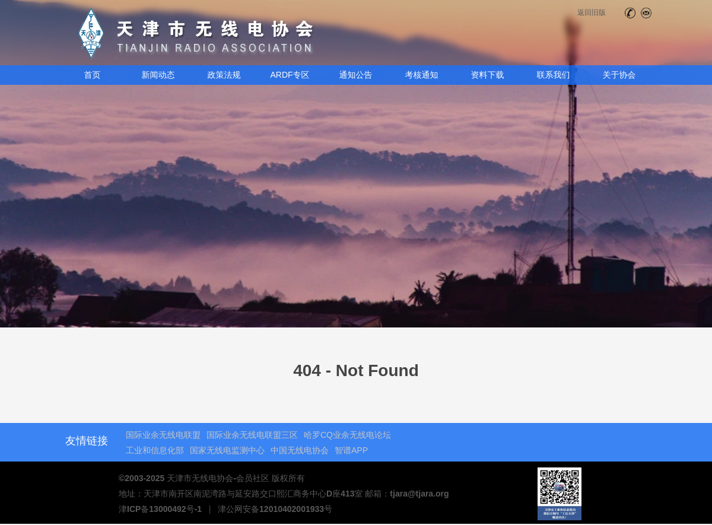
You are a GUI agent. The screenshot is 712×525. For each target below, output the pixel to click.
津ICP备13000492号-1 (160, 509)
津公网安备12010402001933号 (275, 509)
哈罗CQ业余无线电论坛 (347, 435)
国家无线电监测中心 (227, 450)
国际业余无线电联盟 (163, 435)
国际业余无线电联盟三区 (252, 435)
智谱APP (351, 450)
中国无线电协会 (300, 450)
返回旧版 (591, 12)
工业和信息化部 (155, 450)
